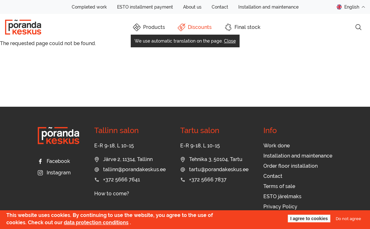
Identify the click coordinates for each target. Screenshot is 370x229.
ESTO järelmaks (282, 196)
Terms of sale (279, 186)
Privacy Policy (280, 207)
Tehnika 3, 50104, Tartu (211, 159)
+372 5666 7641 (117, 180)
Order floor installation (290, 166)
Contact (220, 7)
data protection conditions (96, 222)
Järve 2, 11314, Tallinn (123, 159)
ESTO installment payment (145, 7)
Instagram (54, 173)
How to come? (111, 194)
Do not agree (348, 218)
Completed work (89, 7)
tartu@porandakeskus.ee (214, 169)
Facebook (54, 161)
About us (192, 7)
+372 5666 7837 (203, 180)
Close (230, 41)
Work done (276, 146)
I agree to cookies (309, 218)
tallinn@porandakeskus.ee (130, 169)
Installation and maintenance (268, 7)
